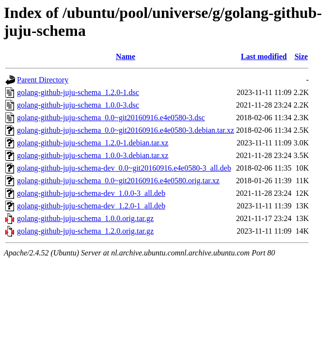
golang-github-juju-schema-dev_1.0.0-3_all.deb (91, 193)
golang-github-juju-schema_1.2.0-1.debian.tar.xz (92, 143)
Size (301, 56)
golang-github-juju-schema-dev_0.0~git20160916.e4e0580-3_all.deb (124, 168)
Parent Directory (42, 80)
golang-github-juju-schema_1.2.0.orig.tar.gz (85, 231)
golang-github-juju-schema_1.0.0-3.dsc (78, 105)
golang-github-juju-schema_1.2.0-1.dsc (78, 92)
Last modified (264, 56)
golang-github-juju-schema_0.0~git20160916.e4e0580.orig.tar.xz (118, 180)
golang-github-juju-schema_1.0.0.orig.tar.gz (85, 218)
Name (125, 56)
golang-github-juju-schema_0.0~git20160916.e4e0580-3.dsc (111, 117)
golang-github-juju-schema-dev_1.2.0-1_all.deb (91, 206)
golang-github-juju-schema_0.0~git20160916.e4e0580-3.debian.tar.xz (125, 130)
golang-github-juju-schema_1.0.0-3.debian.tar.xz (92, 155)
